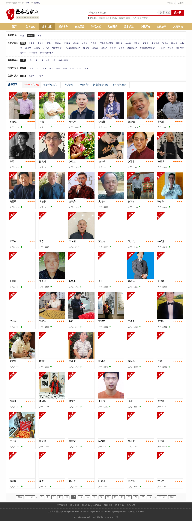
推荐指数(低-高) (119, 84)
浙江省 (170, 48)
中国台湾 (33, 52)
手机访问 (171, 3)
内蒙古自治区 (57, 48)
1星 (30, 60)
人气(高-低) (68, 84)
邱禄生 (108, 18)
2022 (72, 68)
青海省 (86, 48)
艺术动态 (30, 26)
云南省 (162, 48)
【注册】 (37, 2)
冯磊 (139, 18)
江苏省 (28, 48)
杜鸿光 (133, 18)
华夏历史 (145, 26)
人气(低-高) (83, 84)
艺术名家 (47, 26)
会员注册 (131, 505)
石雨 (128, 18)
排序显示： (14, 84)
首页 (14, 26)
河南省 (145, 43)
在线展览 (79, 26)
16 (101, 497)
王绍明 (145, 18)
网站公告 (86, 505)
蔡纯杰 (115, 18)
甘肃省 (85, 43)
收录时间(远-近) (51, 84)
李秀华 (102, 18)
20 (129, 497)
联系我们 (181, 3)
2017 (37, 68)
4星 (48, 60)
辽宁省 (46, 48)
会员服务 (97, 505)
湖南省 (174, 43)
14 (87, 497)
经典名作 (63, 26)
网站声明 (74, 505)
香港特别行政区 (47, 52)
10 (60, 497)
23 (149, 497)
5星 (53, 60)
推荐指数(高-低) (100, 84)
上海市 (40, 43)
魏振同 (122, 18)
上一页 (30, 497)
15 (94, 497)
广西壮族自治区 (106, 43)
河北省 (137, 43)
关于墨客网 (62, 505)
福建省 (76, 43)
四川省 (121, 48)
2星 (36, 60)
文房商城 (178, 26)
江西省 (37, 48)
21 (136, 497)
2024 (86, 68)
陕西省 (113, 48)
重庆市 (58, 43)
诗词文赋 (96, 26)
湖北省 (165, 43)
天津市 (49, 43)
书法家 (31, 35)
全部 (22, 35)
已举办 (40, 76)
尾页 (172, 497)
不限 (23, 43)
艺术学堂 (129, 26)
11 (67, 497)
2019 (51, 68)
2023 (79, 68)
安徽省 (67, 43)
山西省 (104, 48)
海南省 (128, 43)
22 (143, 497)
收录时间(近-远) (31, 84)
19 (122, 497)
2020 (58, 68)
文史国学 (112, 26)
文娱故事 (161, 26)
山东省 (95, 48)
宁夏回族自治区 (73, 48)
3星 (42, 60)
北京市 (31, 43)
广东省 (93, 43)
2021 (65, 68)
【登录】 (27, 2)
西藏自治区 (132, 48)
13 (81, 497)
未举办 (31, 76)
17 (108, 497)
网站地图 (108, 505)
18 (115, 497)
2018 (44, 68)
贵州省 (119, 43)
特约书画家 (63, 60)
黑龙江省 (155, 43)
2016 (31, 68)
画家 (39, 35)
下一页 (162, 497)
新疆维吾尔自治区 (148, 48)
